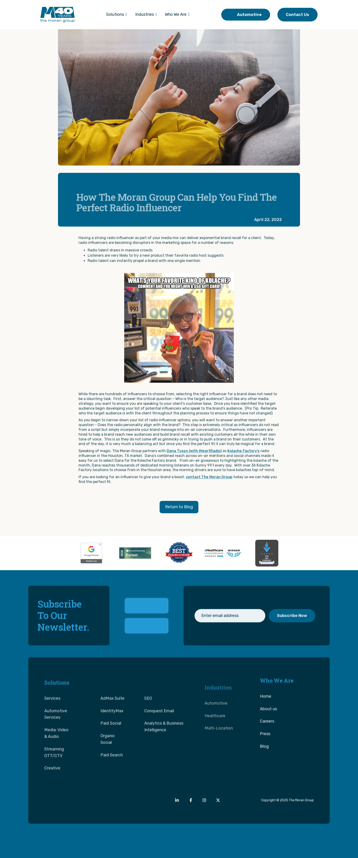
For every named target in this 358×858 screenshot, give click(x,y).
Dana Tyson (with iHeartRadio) (194, 464)
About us (268, 721)
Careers (267, 734)
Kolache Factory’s (243, 464)
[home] (57, 14)
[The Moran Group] (89, 803)
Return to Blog (179, 506)
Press (265, 747)
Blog (264, 759)
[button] (116, 14)
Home (265, 709)
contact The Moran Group (209, 490)
